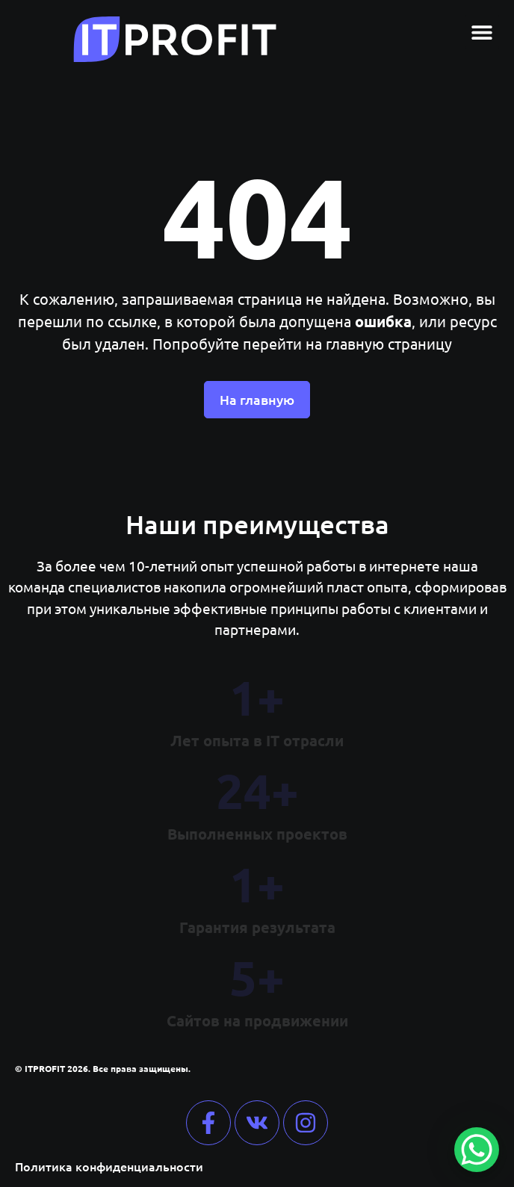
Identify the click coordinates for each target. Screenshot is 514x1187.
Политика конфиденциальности (109, 1166)
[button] (482, 32)
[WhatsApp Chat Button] (476, 1149)
